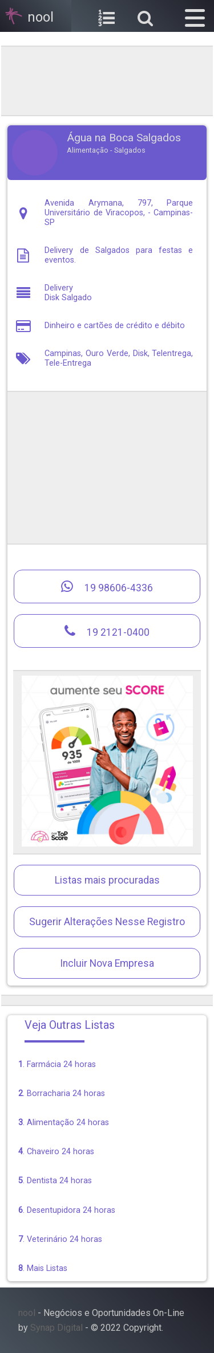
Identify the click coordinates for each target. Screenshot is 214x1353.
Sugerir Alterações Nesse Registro (107, 921)
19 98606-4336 (107, 586)
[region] (107, 79)
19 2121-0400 (107, 631)
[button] (195, 16)
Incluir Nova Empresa (107, 963)
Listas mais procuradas (107, 880)
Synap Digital (56, 1327)
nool (26, 1312)
